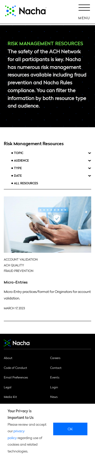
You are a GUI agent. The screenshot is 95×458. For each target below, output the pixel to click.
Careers (55, 358)
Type (18, 168)
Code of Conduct (15, 368)
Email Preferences (16, 377)
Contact (56, 368)
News (54, 397)
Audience (21, 160)
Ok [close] (70, 428)
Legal (7, 387)
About (8, 358)
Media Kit (10, 397)
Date (18, 175)
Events (54, 377)
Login (54, 387)
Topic (18, 153)
